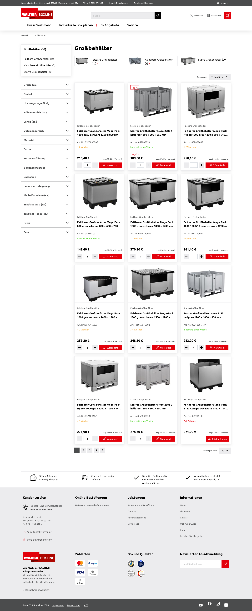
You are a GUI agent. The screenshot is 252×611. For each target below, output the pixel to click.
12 (225, 450)
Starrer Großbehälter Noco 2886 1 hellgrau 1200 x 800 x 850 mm (151, 132)
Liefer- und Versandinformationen (92, 505)
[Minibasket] (227, 15)
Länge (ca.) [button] (30, 121)
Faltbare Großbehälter (39, 58)
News (183, 505)
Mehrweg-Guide (188, 523)
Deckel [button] (28, 94)
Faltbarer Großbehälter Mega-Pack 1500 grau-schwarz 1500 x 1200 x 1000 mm (151, 315)
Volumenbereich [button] (34, 130)
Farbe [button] (27, 149)
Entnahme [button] (30, 176)
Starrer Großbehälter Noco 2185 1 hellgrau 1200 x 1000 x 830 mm (205, 315)
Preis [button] (27, 223)
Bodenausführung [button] (34, 167)
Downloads (133, 523)
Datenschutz (73, 605)
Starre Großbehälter (38, 71)
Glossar (183, 517)
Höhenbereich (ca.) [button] (35, 112)
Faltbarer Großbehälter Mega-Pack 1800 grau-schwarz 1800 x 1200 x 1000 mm (151, 224)
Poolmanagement (137, 517)
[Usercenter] (196, 15)
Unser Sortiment (36, 25)
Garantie (132, 511)
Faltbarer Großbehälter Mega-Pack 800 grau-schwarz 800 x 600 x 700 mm (98, 224)
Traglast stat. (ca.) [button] (35, 204)
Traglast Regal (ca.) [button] (36, 213)
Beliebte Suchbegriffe (191, 535)
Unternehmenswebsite (36, 589)
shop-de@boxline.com (37, 539)
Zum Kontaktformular (143, 3)
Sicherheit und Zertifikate (141, 505)
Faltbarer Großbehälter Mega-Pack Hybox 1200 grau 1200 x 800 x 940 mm (205, 133)
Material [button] (29, 140)
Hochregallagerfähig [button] (36, 103)
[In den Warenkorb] (110, 165)
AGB (86, 605)
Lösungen (185, 511)
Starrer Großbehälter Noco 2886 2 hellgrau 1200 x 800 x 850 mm (151, 406)
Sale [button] (26, 232)
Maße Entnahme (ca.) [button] (37, 195)
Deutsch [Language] (224, 3)
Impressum (58, 605)
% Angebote (110, 25)
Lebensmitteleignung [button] (37, 186)
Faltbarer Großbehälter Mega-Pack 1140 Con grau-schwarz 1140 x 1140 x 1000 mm (205, 406)
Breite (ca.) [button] (30, 84)
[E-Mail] (201, 564)
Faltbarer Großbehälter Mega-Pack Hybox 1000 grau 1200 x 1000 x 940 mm (98, 406)
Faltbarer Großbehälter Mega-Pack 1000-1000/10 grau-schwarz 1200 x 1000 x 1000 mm (205, 224)
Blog (182, 529)
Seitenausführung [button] (34, 158)
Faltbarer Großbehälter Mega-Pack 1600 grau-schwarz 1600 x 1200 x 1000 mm (98, 315)
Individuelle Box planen (76, 25)
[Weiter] (102, 450)
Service (132, 25)
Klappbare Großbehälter (39, 65)
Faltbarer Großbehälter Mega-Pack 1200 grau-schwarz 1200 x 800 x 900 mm (99, 133)
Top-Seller (219, 77)
